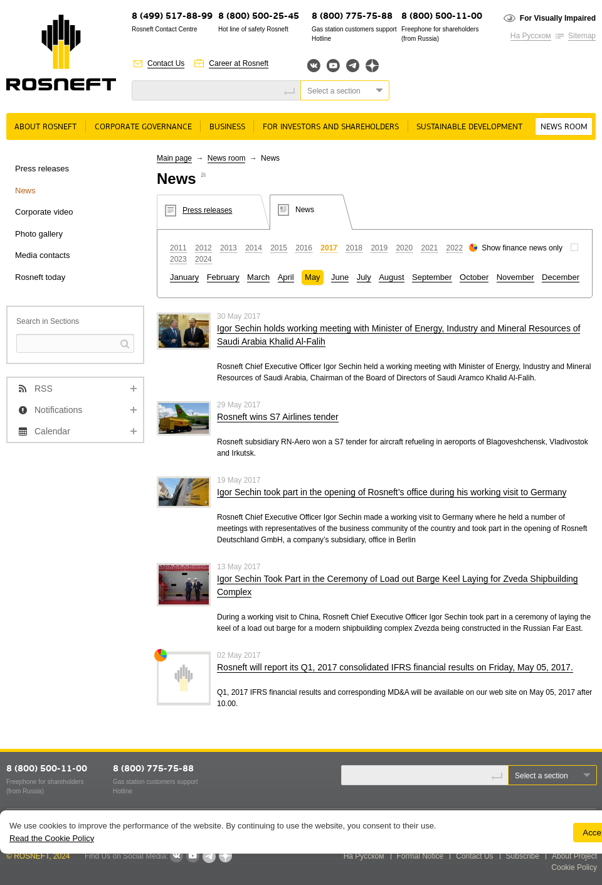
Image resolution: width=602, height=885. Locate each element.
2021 (429, 248)
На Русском (530, 35)
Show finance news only (522, 248)
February (223, 277)
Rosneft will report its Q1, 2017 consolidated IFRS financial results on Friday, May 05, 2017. (395, 667)
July (364, 277)
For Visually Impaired (558, 18)
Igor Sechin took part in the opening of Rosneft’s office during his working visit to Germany (391, 492)
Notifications (58, 410)
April (286, 277)
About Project (574, 856)
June (340, 277)
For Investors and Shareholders (331, 127)
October (474, 277)
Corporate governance (143, 127)
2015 (278, 248)
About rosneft (45, 127)
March (258, 277)
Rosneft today (40, 277)
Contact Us (165, 63)
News (25, 190)
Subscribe (522, 856)
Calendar (52, 431)
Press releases (42, 168)
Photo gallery (39, 234)
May (312, 277)
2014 (253, 248)
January (184, 277)
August (391, 277)
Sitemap (582, 35)
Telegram (352, 65)
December (560, 277)
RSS (43, 389)
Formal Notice (420, 856)
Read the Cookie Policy (51, 838)
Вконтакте (313, 65)
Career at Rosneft (238, 63)
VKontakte (176, 856)
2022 (454, 248)
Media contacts (42, 255)
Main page (174, 158)
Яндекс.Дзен (372, 65)
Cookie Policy (574, 867)
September (432, 277)
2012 (203, 248)
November (515, 277)
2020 (404, 248)
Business (227, 127)
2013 (228, 248)
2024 (203, 259)
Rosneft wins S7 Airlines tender (278, 417)
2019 (379, 248)
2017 (328, 248)
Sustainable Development (469, 127)
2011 (178, 248)
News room (564, 127)
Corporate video (44, 212)
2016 (303, 248)
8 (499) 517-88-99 (172, 16)
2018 (354, 248)
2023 (178, 259)
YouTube (333, 65)
